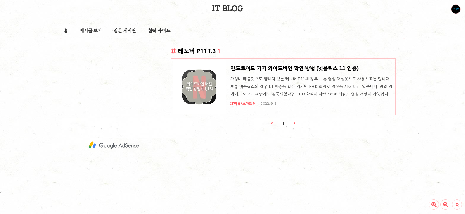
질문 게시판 (125, 30)
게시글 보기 (90, 30)
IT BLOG (227, 8)
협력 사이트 (159, 30)
